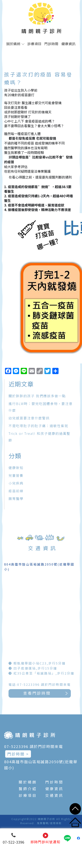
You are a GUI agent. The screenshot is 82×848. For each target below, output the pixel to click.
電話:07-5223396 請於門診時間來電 (49, 684)
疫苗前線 (16, 490)
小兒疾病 (16, 483)
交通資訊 (54, 795)
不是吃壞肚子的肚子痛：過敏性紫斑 (38, 425)
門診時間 (51, 44)
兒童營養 (16, 475)
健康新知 (16, 467)
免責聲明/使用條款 (49, 823)
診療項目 (34, 44)
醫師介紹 (28, 788)
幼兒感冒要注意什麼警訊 (29, 417)
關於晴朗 (15, 44)
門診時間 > (18, 754)
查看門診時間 (49, 693)
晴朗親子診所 (42, 31)
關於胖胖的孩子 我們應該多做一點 (37, 395)
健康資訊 (68, 44)
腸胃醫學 (16, 498)
